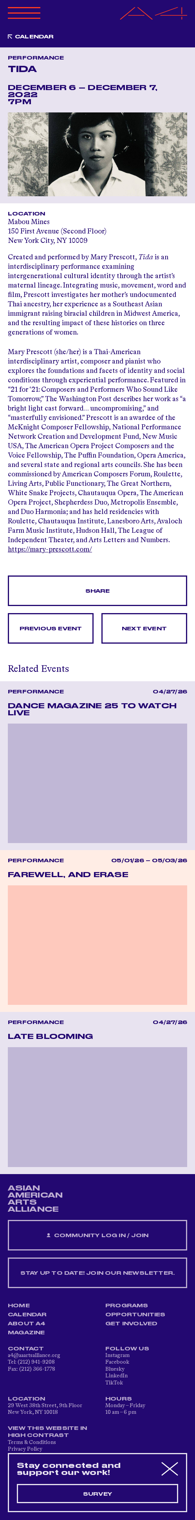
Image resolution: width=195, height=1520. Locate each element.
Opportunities (135, 1314)
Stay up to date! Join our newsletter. (97, 1273)
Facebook (117, 1362)
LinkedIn (116, 1376)
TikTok (114, 1383)
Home (19, 1305)
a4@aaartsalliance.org (34, 1355)
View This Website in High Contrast (47, 1432)
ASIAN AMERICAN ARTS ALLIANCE (35, 1199)
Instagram (117, 1355)
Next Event (144, 628)
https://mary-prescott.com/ (50, 549)
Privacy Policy (25, 1449)
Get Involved (131, 1323)
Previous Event (51, 628)
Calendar (34, 36)
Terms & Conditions (32, 1442)
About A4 (27, 1323)
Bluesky (115, 1369)
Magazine (26, 1332)
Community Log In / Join (97, 1235)
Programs (126, 1305)
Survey (97, 1494)
